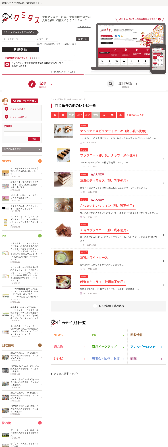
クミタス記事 (56, 99)
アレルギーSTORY (143, 346)
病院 (133, 358)
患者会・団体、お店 (106, 358)
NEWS (58, 335)
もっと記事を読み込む (111, 305)
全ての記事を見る (12, 149)
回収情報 (136, 335)
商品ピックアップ (104, 346)
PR (94, 335)
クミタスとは (84, 26)
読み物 (58, 346)
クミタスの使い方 (19, 117)
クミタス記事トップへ (66, 373)
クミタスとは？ (17, 109)
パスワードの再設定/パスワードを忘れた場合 (56, 44)
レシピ (58, 358)
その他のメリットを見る (64, 71)
